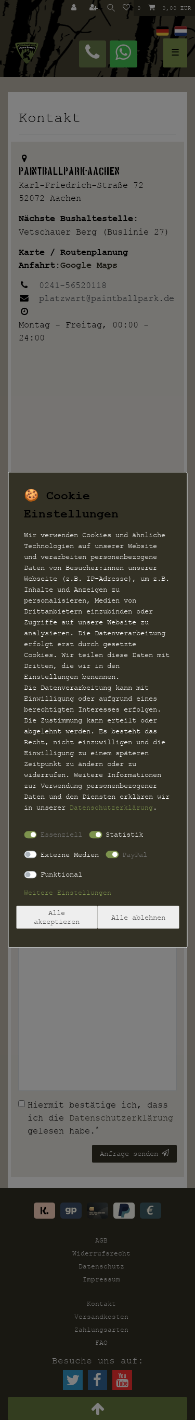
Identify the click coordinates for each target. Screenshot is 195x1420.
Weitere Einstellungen (67, 893)
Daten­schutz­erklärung (111, 807)
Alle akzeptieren (57, 917)
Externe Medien (70, 854)
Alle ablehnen (138, 917)
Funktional (61, 874)
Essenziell (61, 834)
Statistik (124, 834)
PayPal (134, 854)
